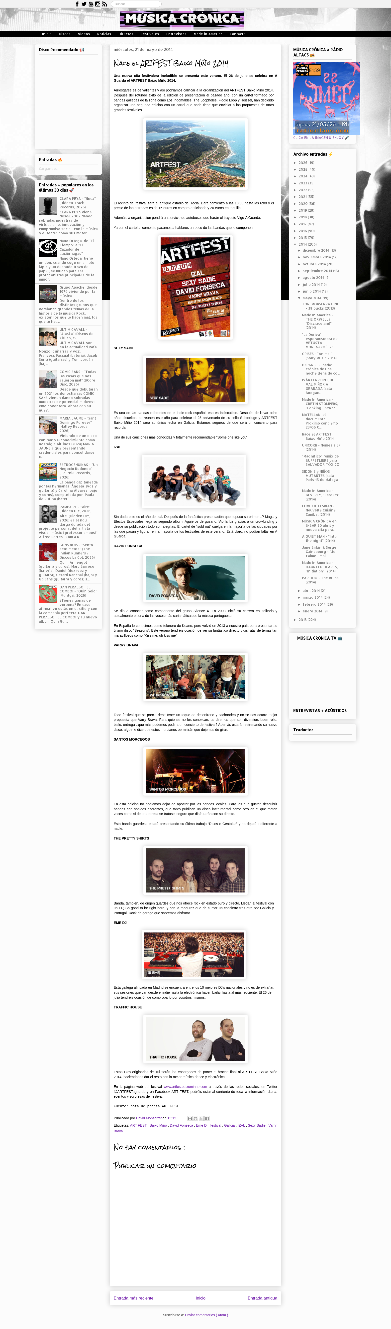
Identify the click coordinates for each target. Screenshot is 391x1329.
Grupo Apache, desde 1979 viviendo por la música (79, 291)
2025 (303, 169)
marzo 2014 (313, 597)
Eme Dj (202, 1125)
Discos (65, 34)
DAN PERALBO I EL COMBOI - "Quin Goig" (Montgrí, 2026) (78, 591)
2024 (303, 176)
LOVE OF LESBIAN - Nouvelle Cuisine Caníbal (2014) (319, 510)
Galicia (230, 1125)
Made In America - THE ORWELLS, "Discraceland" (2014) (317, 321)
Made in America (208, 34)
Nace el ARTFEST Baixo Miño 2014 (318, 436)
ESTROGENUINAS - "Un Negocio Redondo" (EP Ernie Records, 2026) (79, 470)
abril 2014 (312, 590)
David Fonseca (182, 1125)
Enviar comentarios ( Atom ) (206, 1315)
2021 (303, 196)
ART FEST (139, 1125)
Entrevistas (176, 34)
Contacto (238, 34)
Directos (125, 34)
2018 (303, 217)
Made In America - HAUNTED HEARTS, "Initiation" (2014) (320, 566)
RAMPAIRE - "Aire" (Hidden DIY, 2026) (76, 509)
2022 (303, 190)
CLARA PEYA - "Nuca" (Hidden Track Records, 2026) (78, 202)
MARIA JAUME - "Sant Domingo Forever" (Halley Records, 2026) (78, 424)
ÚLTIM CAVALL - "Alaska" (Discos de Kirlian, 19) (77, 333)
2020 (304, 203)
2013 (303, 619)
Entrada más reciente (134, 1298)
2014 (303, 244)
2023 (303, 183)
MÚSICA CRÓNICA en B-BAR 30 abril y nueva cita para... (319, 525)
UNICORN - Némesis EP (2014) (321, 447)
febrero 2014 (315, 604)
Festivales (150, 34)
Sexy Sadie (257, 1125)
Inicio (47, 34)
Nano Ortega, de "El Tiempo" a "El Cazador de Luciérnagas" (77, 247)
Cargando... (48, 168)
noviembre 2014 (317, 257)
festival (216, 1125)
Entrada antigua (263, 1298)
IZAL (242, 1125)
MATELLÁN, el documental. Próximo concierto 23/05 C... (320, 421)
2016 (303, 231)
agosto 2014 (314, 277)
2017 (303, 224)
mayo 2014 (312, 298)
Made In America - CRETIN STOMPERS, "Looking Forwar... (320, 403)
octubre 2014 (315, 264)
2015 (303, 237)
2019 (303, 210)
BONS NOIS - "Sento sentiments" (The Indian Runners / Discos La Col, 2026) (77, 551)
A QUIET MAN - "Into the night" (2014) (319, 538)
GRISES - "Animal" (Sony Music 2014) (319, 356)
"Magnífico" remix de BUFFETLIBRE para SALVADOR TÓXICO (320, 460)
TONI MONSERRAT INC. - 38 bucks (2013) (321, 306)
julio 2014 (312, 284)
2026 (303, 162)
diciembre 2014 (316, 250)
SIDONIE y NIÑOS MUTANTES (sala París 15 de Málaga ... (320, 477)
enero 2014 (313, 611)
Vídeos (84, 34)
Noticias (104, 34)
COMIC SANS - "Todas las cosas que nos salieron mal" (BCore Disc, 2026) (78, 378)
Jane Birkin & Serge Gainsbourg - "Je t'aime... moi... (319, 551)
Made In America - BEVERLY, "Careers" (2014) (321, 494)
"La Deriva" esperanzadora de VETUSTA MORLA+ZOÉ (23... (320, 340)
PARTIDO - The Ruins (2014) (320, 580)
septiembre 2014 (318, 271)
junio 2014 (312, 291)
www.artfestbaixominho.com (185, 1087)
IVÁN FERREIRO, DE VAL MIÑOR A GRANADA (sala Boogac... (318, 386)
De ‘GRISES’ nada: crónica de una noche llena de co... (321, 369)
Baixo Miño (159, 1125)
